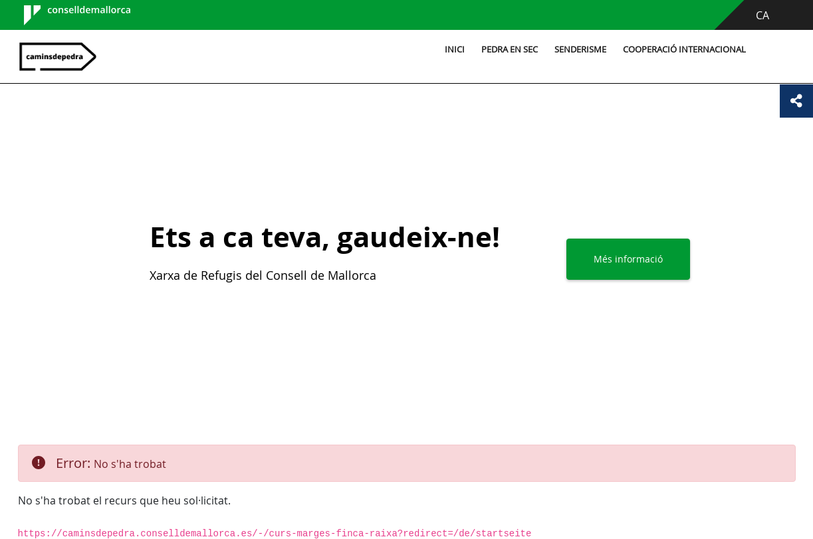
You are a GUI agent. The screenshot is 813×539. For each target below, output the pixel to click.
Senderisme (580, 49)
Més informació (628, 259)
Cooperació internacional (684, 49)
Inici (455, 49)
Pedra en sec (509, 49)
